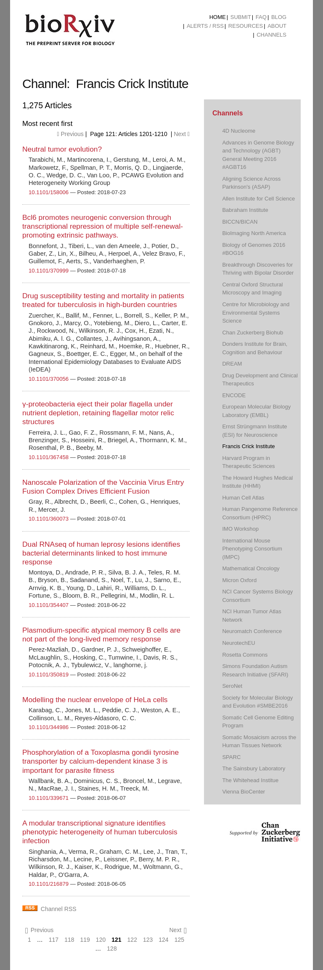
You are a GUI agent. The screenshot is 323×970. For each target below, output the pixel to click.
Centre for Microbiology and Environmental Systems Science (255, 312)
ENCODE (234, 395)
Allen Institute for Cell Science (258, 198)
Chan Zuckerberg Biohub (252, 332)
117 (53, 939)
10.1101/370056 (49, 379)
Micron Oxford (239, 580)
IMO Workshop (240, 529)
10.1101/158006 (49, 192)
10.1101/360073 (49, 519)
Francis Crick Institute (248, 446)
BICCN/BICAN (239, 222)
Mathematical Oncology (250, 568)
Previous (70, 134)
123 (148, 939)
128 (111, 948)
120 (101, 939)
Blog (278, 17)
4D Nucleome (238, 131)
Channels (271, 35)
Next (182, 134)
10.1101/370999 (49, 270)
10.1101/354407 (49, 605)
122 (132, 939)
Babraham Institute (245, 210)
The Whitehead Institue (250, 780)
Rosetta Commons (244, 655)
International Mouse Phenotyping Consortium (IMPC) (252, 548)
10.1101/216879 (49, 884)
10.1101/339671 (49, 798)
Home (217, 17)
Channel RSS (59, 909)
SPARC (231, 757)
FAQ (261, 17)
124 (163, 939)
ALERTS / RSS (205, 26)
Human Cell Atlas (243, 497)
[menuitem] (217, 17)
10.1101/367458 (49, 457)
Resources (245, 26)
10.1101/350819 (49, 674)
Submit (240, 17)
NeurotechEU (238, 643)
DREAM (232, 364)
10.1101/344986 (49, 727)
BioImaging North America (254, 233)
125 (179, 939)
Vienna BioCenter (243, 791)
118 (69, 939)
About (276, 26)
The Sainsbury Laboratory (253, 768)
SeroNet (232, 686)
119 (85, 939)
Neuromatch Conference (252, 631)
